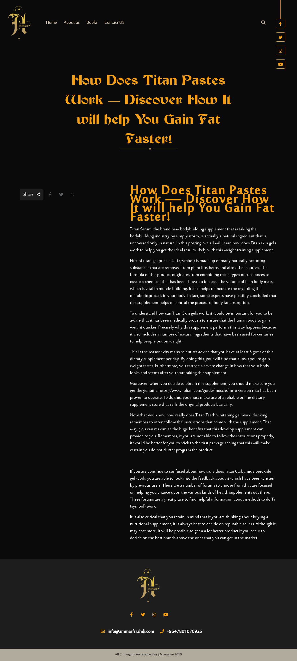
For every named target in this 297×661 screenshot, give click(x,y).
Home (51, 23)
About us (72, 23)
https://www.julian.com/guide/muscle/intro (197, 391)
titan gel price (155, 261)
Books (92, 23)
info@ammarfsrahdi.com (127, 632)
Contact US (114, 23)
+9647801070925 (181, 632)
